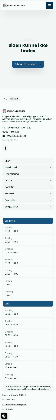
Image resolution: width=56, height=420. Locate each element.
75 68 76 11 (12, 140)
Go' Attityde (7, 409)
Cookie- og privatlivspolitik (14, 404)
